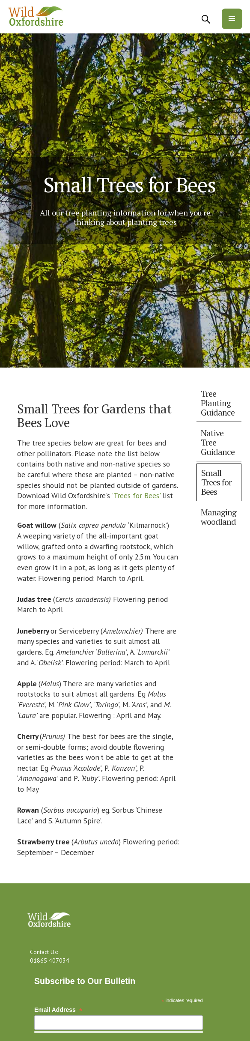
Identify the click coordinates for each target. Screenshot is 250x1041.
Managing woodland (218, 516)
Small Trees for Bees (216, 482)
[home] (36, 17)
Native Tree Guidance (218, 442)
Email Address (58, 1010)
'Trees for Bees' (135, 495)
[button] (232, 19)
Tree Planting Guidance (218, 403)
